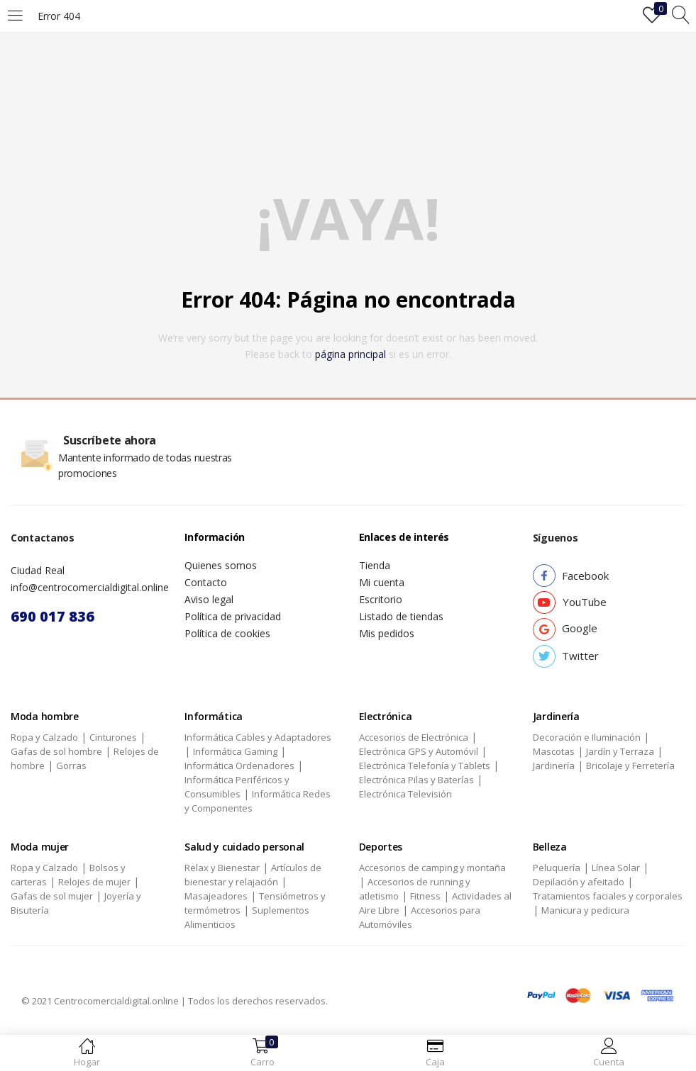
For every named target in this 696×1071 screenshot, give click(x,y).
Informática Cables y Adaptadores (257, 737)
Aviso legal (208, 599)
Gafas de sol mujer (52, 896)
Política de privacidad (232, 616)
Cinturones (113, 737)
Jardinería (554, 765)
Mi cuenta (381, 582)
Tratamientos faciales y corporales (608, 896)
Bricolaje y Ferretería (630, 765)
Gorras (71, 765)
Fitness (425, 896)
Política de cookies (227, 633)
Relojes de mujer (94, 881)
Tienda (374, 565)
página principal (350, 354)
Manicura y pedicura (585, 910)
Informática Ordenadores (239, 765)
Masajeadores (216, 896)
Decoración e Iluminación (587, 737)
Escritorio (380, 599)
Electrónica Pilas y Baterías (416, 779)
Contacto (205, 582)
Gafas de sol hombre (56, 751)
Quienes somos (220, 565)
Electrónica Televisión (405, 793)
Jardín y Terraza (620, 751)
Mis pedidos (386, 633)
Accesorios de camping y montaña (432, 867)
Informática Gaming (235, 751)
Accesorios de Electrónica (413, 737)
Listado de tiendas (401, 616)
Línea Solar (616, 867)
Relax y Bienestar (222, 867)
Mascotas (554, 751)
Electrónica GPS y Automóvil (418, 751)
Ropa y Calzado (44, 737)
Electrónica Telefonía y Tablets (424, 765)
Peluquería (556, 867)
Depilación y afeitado (578, 881)
